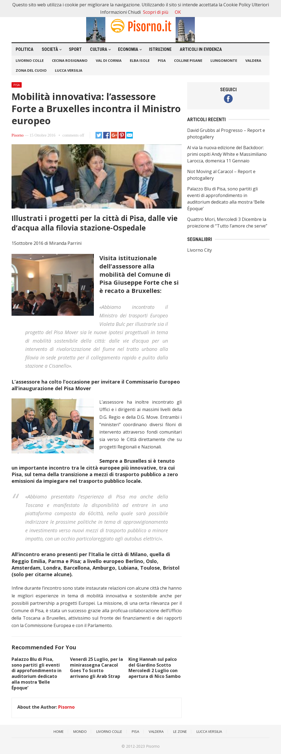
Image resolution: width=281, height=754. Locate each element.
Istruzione (160, 49)
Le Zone (180, 731)
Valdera (253, 60)
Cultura (98, 49)
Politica (24, 49)
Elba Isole (140, 60)
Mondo (80, 731)
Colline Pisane (188, 60)
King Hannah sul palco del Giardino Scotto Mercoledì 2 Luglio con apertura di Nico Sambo (154, 667)
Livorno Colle (30, 60)
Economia (128, 49)
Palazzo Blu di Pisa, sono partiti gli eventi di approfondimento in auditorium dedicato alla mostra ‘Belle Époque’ (36, 673)
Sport (75, 49)
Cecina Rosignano (70, 60)
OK (178, 12)
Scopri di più (155, 12)
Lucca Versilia (68, 70)
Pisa (162, 60)
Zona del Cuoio (31, 70)
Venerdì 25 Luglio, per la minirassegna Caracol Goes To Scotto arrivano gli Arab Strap (96, 667)
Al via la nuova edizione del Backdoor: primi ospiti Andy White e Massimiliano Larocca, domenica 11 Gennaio (227, 154)
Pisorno (18, 135)
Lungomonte (223, 60)
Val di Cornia (109, 60)
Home (59, 731)
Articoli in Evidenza (201, 49)
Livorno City (199, 250)
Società (50, 49)
